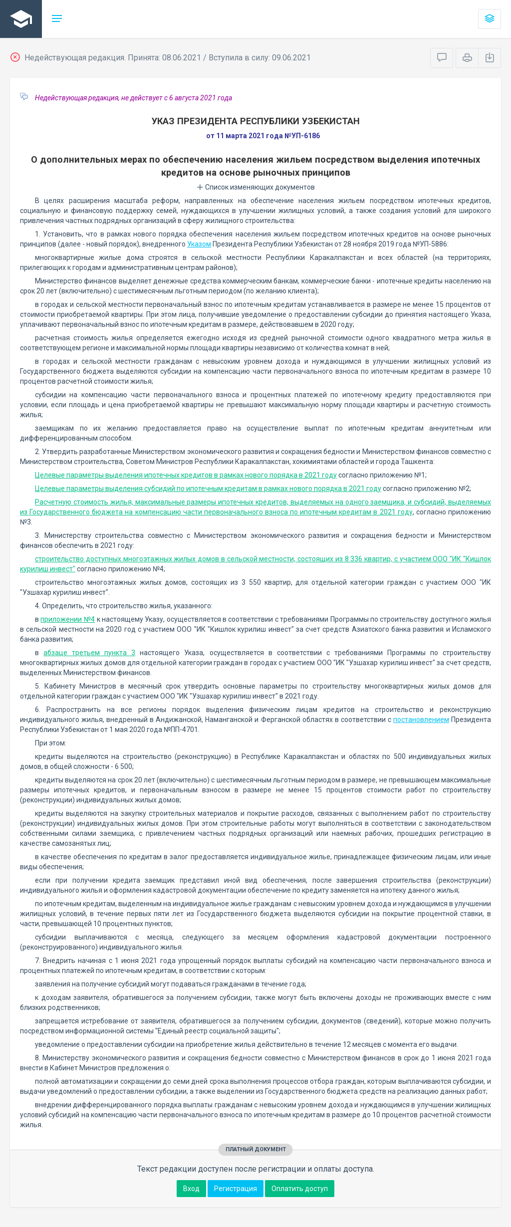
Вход (191, 1189)
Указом (199, 244)
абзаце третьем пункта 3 (89, 653)
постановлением (421, 720)
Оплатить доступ (299, 1189)
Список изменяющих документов (256, 187)
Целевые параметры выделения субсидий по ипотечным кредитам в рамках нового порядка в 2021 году (208, 488)
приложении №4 (67, 619)
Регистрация (235, 1189)
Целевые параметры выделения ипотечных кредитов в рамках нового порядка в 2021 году (186, 475)
